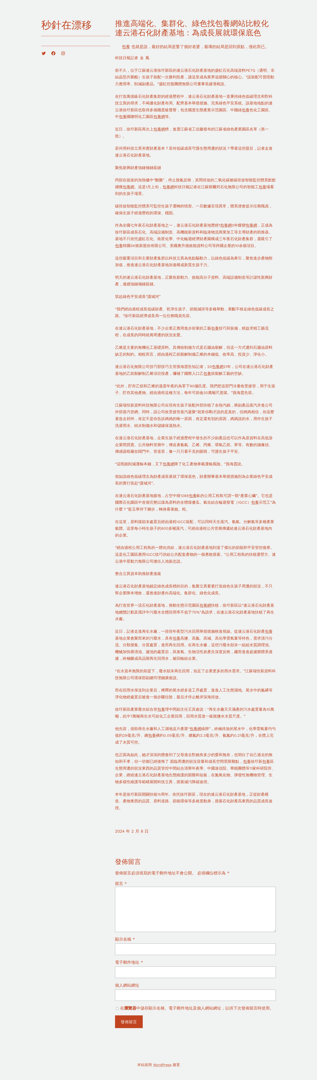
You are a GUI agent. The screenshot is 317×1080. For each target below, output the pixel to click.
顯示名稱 (125, 939)
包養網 (159, 117)
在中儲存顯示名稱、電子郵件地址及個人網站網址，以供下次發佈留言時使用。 (197, 1008)
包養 (126, 46)
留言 (121, 883)
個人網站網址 (127, 985)
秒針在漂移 (66, 25)
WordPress (162, 1065)
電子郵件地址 (129, 962)
